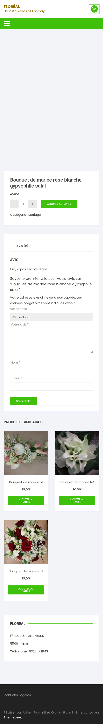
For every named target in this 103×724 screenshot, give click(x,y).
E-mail (17, 378)
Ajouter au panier (59, 204)
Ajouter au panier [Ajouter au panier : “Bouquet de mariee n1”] (26, 501)
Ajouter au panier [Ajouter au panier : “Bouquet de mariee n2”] (26, 590)
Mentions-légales (17, 695)
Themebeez (13, 717)
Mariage (34, 214)
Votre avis (20, 324)
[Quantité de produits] (23, 204)
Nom (15, 362)
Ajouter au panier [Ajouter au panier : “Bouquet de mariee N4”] (77, 501)
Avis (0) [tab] (22, 246)
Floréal (12, 6)
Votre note (20, 309)
